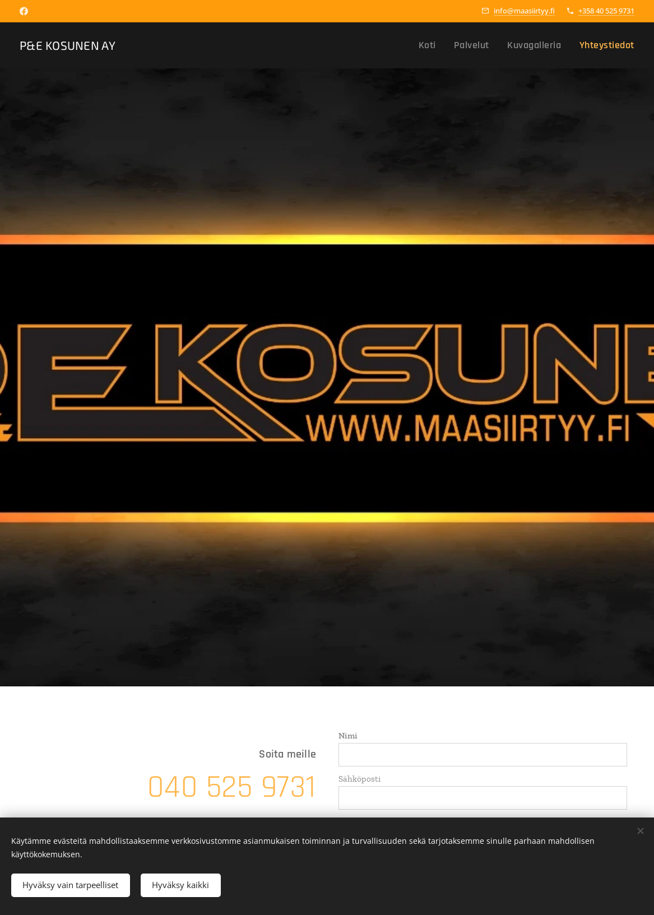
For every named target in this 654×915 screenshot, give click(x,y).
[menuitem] (445, 45)
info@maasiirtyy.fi (524, 11)
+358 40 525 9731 (606, 11)
